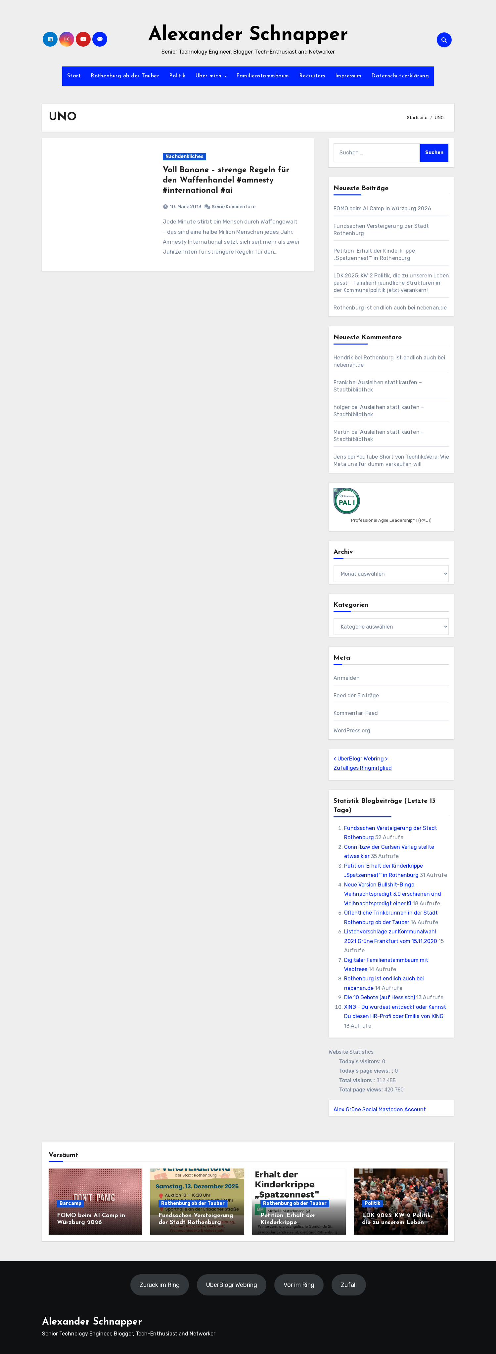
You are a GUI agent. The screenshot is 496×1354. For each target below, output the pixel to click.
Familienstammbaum (262, 76)
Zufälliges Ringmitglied (363, 768)
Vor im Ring (298, 1285)
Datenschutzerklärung (400, 76)
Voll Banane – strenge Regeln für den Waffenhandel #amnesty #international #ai (226, 180)
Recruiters (312, 76)
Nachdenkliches (184, 156)
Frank (341, 382)
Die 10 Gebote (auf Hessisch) (379, 997)
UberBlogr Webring (361, 759)
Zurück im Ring (160, 1285)
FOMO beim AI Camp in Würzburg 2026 (382, 208)
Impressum (348, 76)
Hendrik (343, 357)
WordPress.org (352, 730)
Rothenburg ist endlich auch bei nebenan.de (390, 308)
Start (74, 76)
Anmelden (347, 678)
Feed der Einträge (356, 695)
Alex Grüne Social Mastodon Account (380, 1109)
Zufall (348, 1285)
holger (342, 407)
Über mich (209, 76)
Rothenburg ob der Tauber (125, 76)
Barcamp (70, 1203)
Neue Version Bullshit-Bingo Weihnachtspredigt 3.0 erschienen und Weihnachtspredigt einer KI (392, 894)
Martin (342, 432)
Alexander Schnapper (248, 35)
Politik (177, 76)
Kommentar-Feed (356, 713)
